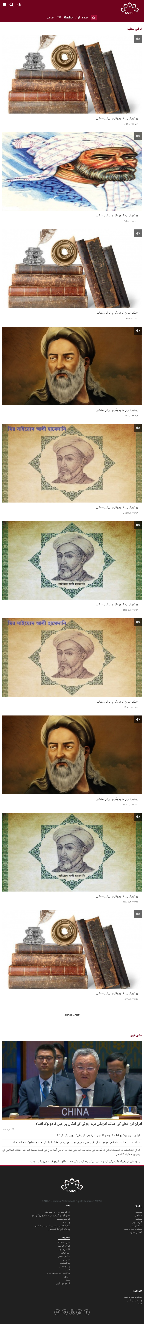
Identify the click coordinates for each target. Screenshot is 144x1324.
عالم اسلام (64, 1256)
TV (59, 17)
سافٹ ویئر (136, 1225)
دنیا (67, 1269)
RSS (140, 1303)
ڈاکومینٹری (63, 1283)
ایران (66, 1259)
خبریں (50, 17)
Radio (68, 17)
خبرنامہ (65, 1252)
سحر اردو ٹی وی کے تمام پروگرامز (51, 1215)
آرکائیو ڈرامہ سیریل (57, 1211)
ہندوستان (64, 1266)
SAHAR (131, 9)
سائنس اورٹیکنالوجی (58, 1273)
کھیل (67, 1276)
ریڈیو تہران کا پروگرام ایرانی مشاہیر (117, 118)
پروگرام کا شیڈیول (59, 1229)
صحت (68, 1280)
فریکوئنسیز (63, 1218)
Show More (72, 1016)
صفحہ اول (81, 17)
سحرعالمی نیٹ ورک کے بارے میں (52, 1225)
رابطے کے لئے (134, 1300)
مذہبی (138, 1211)
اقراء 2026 (64, 1242)
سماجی (138, 1215)
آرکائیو (137, 1222)
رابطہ (66, 1222)
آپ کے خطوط (136, 1232)
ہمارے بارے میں (133, 1229)
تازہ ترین (64, 1245)
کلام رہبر (65, 1249)
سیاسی (138, 1218)
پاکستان (65, 1262)
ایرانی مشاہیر (134, 29)
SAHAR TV (72, 1186)
